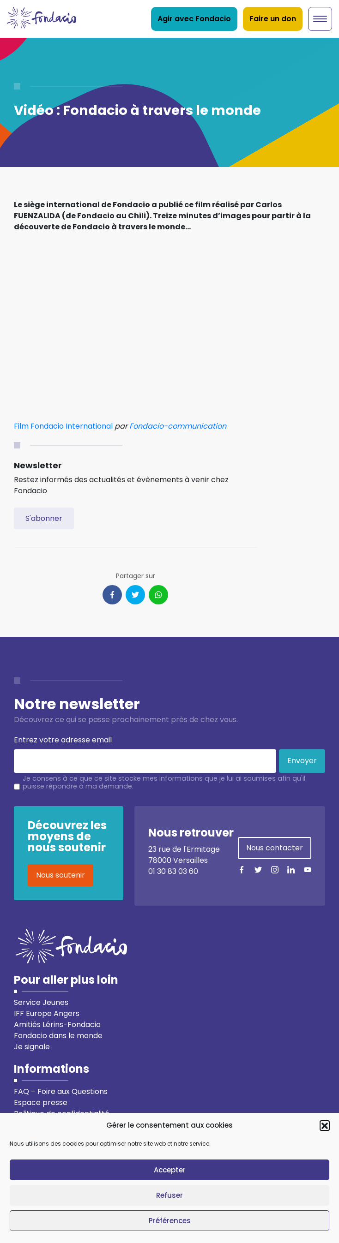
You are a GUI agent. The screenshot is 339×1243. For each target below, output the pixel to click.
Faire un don (272, 18)
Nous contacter (274, 848)
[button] (324, 1125)
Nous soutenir (60, 875)
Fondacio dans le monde (58, 1035)
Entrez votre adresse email (63, 740)
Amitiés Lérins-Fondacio (57, 1024)
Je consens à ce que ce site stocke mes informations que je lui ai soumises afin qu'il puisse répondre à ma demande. (164, 782)
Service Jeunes (41, 1002)
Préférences (170, 1220)
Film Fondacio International (63, 426)
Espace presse (40, 1102)
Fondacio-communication (177, 426)
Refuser (169, 1195)
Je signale (32, 1046)
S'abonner (43, 518)
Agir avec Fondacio (194, 18)
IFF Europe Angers (46, 1013)
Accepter (170, 1170)
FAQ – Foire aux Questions (61, 1091)
